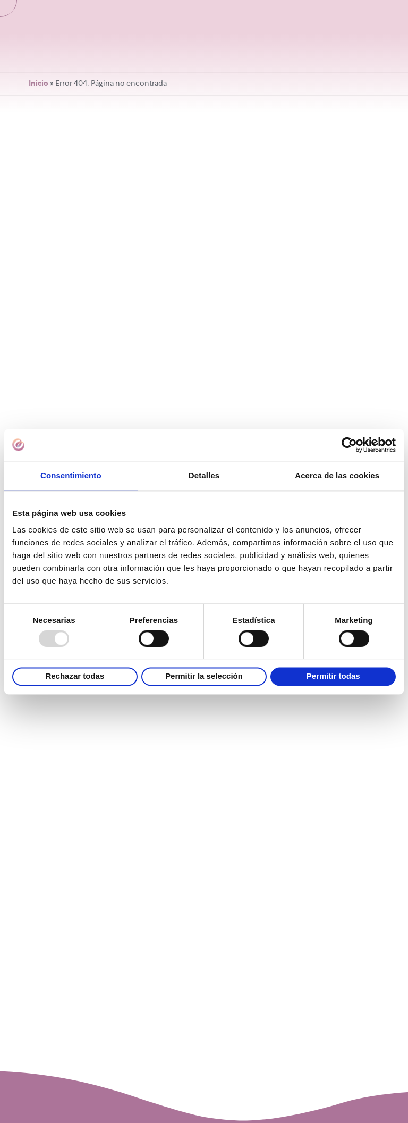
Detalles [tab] (204, 475)
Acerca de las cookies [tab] (337, 475)
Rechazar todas (74, 676)
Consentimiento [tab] (70, 475)
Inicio (38, 83)
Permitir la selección (204, 676)
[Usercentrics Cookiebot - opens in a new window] (349, 445)
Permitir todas (333, 676)
